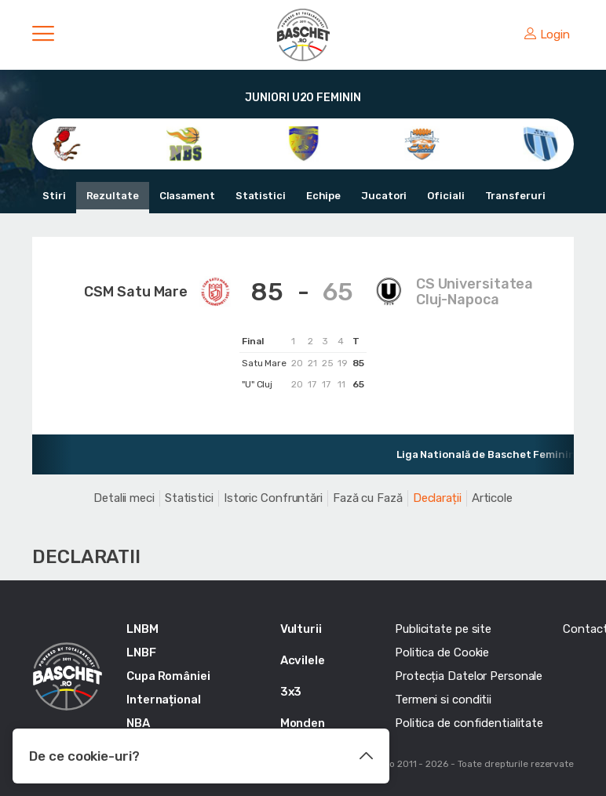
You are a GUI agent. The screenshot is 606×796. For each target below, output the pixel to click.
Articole (492, 498)
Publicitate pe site (443, 629)
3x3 (291, 692)
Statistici (260, 196)
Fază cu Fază (368, 498)
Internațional (163, 699)
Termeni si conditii (443, 699)
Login (547, 34)
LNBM (142, 629)
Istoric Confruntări (273, 498)
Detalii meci (124, 498)
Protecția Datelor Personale (468, 676)
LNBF (141, 652)
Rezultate (112, 196)
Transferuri (515, 196)
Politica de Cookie (442, 652)
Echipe (323, 196)
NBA (138, 723)
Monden (302, 723)
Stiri (54, 196)
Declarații (437, 498)
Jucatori (384, 196)
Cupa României (168, 676)
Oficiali (445, 196)
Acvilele (302, 660)
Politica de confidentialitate (469, 723)
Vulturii (301, 629)
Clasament (187, 196)
